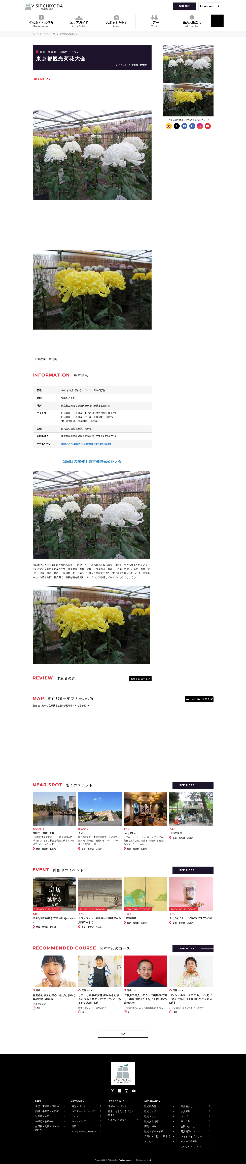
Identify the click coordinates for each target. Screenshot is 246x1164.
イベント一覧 (49, 34)
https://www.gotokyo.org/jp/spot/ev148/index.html (86, 443)
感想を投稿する (139, 678)
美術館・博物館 (139, 65)
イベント (122, 65)
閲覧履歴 (184, 6)
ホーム (36, 34)
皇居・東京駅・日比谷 (54, 52)
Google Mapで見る (198, 699)
